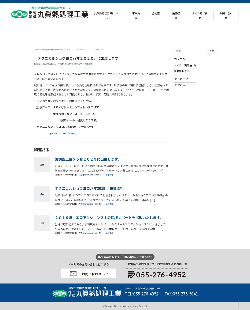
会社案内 (156, 15)
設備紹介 (176, 15)
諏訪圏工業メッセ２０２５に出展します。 (88, 159)
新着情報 (45, 49)
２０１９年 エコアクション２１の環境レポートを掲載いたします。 (109, 217)
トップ (37, 49)
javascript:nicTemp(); (63, 133)
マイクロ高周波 (183, 65)
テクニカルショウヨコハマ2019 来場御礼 (89, 188)
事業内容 (136, 15)
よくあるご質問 (199, 15)
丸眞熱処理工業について (107, 15)
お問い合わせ (226, 15)
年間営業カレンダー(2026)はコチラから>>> (125, 257)
